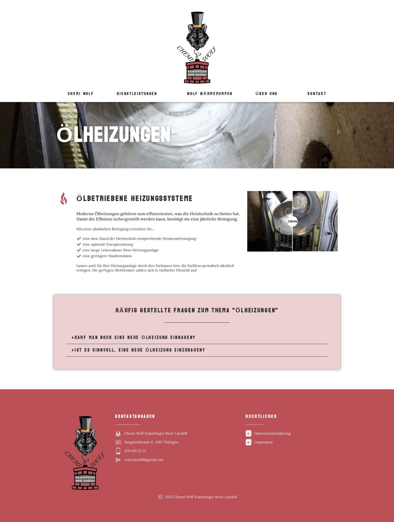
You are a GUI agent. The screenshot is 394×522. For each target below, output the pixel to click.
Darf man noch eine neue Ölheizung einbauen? (135, 338)
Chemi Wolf (81, 93)
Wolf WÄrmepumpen (210, 93)
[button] (140, 94)
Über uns (267, 93)
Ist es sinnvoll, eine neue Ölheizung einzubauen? (140, 350)
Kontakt (317, 93)
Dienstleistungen (137, 93)
